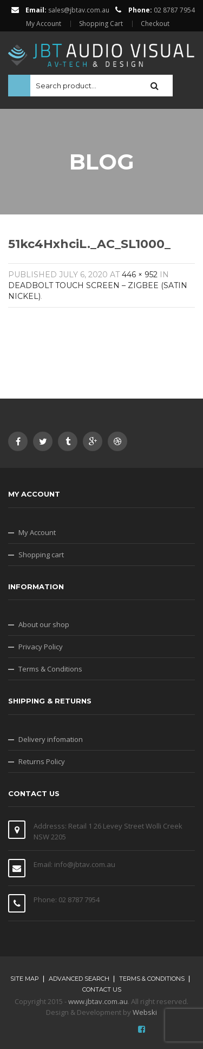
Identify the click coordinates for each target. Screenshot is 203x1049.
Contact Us (101, 989)
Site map (24, 978)
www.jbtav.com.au (98, 1001)
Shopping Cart (101, 24)
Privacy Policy (40, 646)
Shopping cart (41, 554)
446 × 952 (140, 274)
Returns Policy (41, 761)
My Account (43, 24)
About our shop (43, 624)
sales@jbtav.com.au (78, 10)
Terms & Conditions (50, 669)
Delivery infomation (50, 739)
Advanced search (79, 978)
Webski (145, 1012)
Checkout (155, 24)
